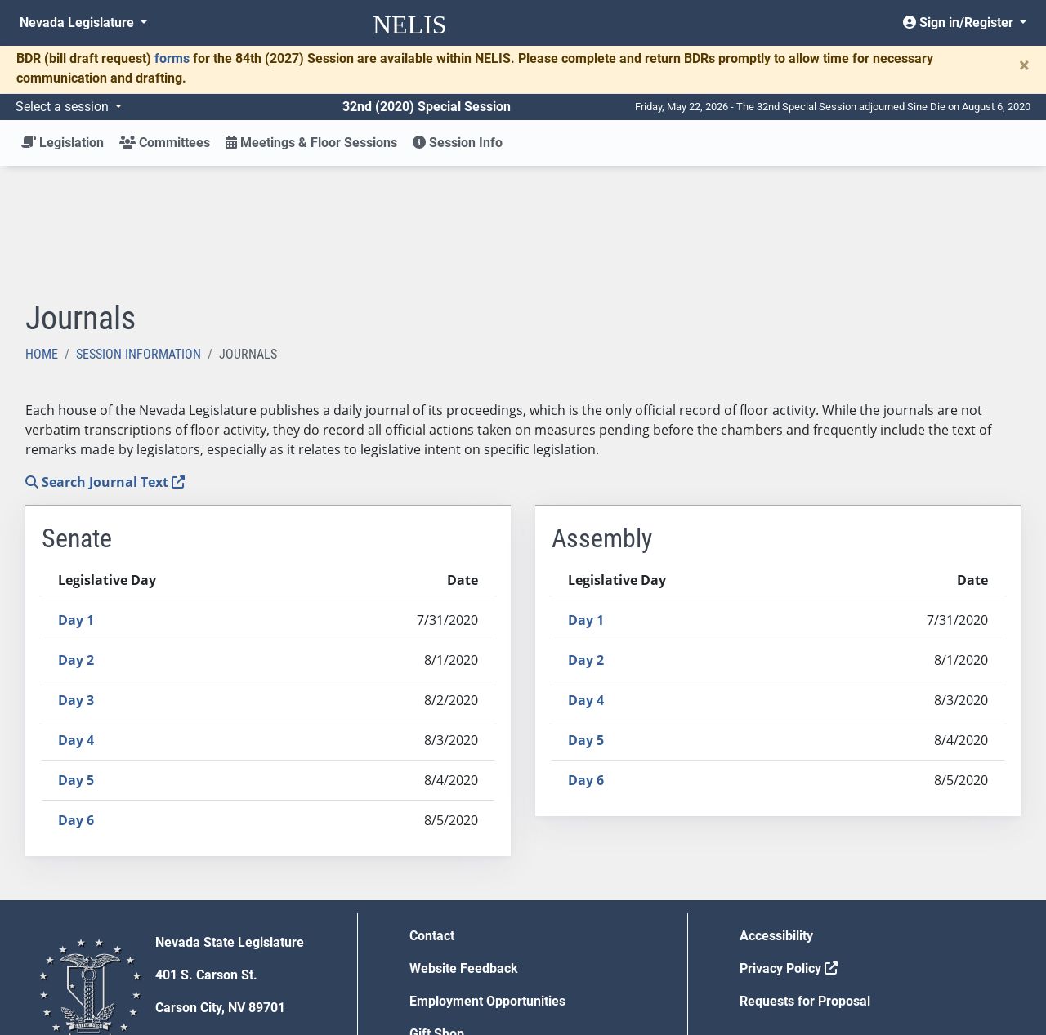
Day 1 (76, 500)
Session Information (138, 234)
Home (41, 234)
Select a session (64, 106)
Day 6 (76, 700)
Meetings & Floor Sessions (311, 142)
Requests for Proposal (805, 881)
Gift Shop (436, 913)
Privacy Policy (789, 848)
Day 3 (76, 580)
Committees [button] (164, 142)
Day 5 (76, 660)
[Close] (1024, 65)
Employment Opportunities (487, 881)
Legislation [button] (62, 142)
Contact (431, 815)
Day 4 (76, 620)
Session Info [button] (458, 142)
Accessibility (776, 815)
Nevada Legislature (78, 22)
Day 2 (76, 540)
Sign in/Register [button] (960, 22)
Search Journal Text (105, 362)
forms (172, 58)
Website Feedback (463, 848)
